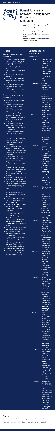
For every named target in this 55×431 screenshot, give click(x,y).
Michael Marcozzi (11, 146)
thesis (21, 169)
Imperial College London (27, 26)
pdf (43, 81)
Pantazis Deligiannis (11, 212)
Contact (17, 2)
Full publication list (34, 56)
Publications (10, 2)
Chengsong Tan (10, 104)
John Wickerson (10, 231)
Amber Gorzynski (10, 67)
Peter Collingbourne (11, 227)
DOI (43, 143)
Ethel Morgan (9, 187)
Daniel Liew (9, 219)
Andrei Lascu (9, 191)
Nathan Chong (10, 243)
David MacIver (10, 164)
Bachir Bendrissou (11, 61)
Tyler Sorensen (10, 181)
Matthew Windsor (11, 131)
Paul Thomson (10, 250)
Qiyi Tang (8, 156)
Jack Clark (9, 117)
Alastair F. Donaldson (12, 59)
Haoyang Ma (9, 100)
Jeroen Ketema (10, 237)
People (4, 2)
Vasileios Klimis (10, 110)
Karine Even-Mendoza (12, 123)
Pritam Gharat (10, 139)
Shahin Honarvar (10, 70)
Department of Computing (40, 24)
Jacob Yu (8, 90)
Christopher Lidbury (11, 198)
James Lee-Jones (11, 74)
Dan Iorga (8, 169)
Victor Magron (10, 204)
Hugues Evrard (10, 177)
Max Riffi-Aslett (10, 78)
